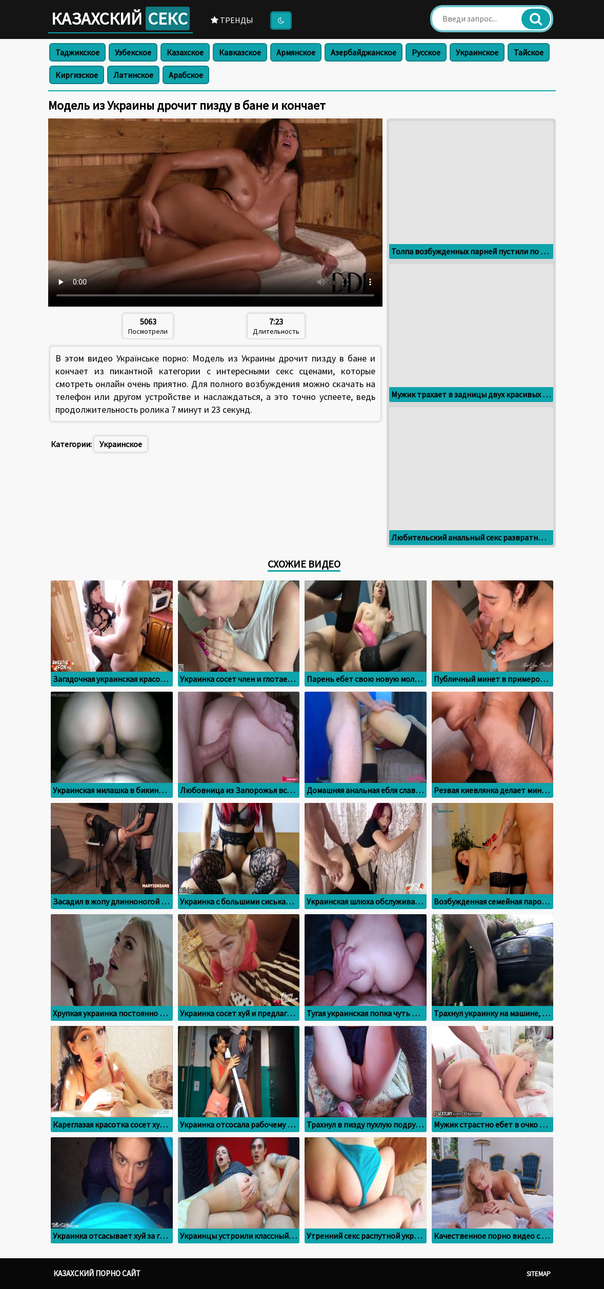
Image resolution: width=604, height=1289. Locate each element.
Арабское (186, 75)
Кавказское (240, 52)
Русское (426, 52)
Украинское (477, 52)
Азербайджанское (363, 52)
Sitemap (539, 1274)
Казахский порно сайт (96, 1273)
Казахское (185, 52)
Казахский (120, 18)
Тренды (232, 20)
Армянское (295, 52)
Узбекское (133, 52)
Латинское (133, 75)
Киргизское (76, 75)
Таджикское (77, 52)
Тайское (528, 52)
